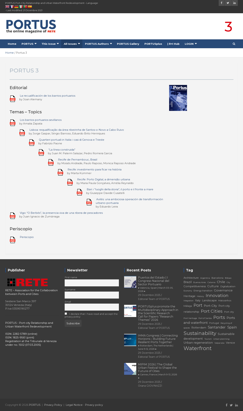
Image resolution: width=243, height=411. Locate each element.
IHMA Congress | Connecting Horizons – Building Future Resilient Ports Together (158, 342)
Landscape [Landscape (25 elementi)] (209, 300)
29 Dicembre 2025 (149, 295)
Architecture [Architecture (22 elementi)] (191, 277)
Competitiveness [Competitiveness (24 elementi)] (195, 286)
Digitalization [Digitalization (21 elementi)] (227, 286)
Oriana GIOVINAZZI (150, 385)
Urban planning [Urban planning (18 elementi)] (221, 339)
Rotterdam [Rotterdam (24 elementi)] (198, 327)
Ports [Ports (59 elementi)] (219, 317)
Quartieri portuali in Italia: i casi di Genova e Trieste (71, 139)
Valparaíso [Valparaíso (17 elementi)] (219, 343)
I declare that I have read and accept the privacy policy (91, 315)
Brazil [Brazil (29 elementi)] (188, 282)
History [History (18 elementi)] (200, 296)
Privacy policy (94, 404)
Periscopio (27, 237)
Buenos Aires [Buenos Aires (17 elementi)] (199, 282)
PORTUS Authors (97, 43)
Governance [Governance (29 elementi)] (223, 290)
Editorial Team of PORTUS (154, 299)
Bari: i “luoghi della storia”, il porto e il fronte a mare (120, 189)
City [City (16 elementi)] (228, 282)
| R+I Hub (173, 43)
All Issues (70, 43)
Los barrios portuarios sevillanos (41, 120)
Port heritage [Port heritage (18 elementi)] (190, 318)
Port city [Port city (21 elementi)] (229, 311)
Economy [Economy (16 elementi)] (188, 291)
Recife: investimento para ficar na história (94, 169)
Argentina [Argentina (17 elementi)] (205, 278)
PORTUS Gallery (128, 43)
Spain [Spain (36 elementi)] (232, 327)
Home (12, 43)
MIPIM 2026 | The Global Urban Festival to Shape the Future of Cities (157, 371)
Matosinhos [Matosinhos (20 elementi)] (224, 300)
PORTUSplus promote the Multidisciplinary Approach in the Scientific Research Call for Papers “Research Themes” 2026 (158, 313)
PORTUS (27, 43)
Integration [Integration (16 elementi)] (188, 301)
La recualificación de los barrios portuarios (47, 95)
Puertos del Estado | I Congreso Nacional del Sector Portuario (155, 284)
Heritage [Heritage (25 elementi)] (189, 296)
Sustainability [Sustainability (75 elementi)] (200, 333)
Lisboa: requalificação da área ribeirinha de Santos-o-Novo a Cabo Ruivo (76, 129)
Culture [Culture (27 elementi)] (213, 286)
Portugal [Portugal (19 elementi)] (214, 323)
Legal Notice (74, 404)
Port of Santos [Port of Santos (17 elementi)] (205, 318)
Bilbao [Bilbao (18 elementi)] (228, 278)
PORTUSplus (153, 43)
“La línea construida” (61, 149)
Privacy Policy (53, 404)
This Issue (49, 43)
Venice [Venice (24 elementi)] (230, 342)
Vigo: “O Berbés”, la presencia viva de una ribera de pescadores (61, 212)
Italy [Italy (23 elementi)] (197, 300)
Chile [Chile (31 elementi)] (221, 282)
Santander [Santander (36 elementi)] (217, 327)
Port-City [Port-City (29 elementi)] (210, 305)
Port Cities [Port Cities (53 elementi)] (211, 311)
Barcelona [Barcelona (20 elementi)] (217, 277)
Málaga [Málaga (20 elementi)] (188, 305)
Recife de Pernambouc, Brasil (77, 159)
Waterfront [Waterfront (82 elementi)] (198, 348)
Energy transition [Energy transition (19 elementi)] (203, 290)
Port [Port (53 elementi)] (197, 305)
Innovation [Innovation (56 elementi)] (217, 295)
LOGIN (189, 43)
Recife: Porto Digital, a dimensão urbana (103, 179)
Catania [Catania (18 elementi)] (211, 282)
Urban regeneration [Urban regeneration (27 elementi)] (198, 342)
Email (68, 301)
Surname (70, 289)
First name (71, 277)
